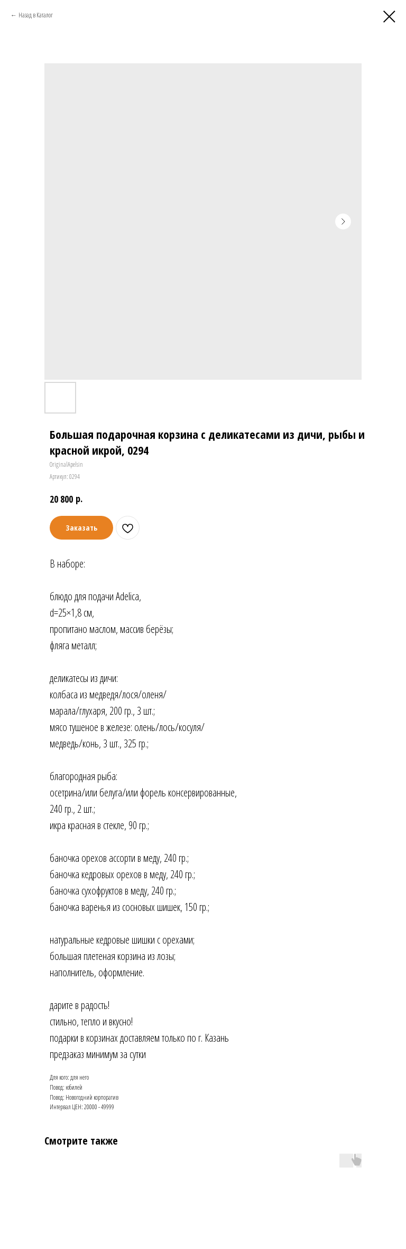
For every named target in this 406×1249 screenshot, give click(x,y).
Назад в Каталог (36, 15)
